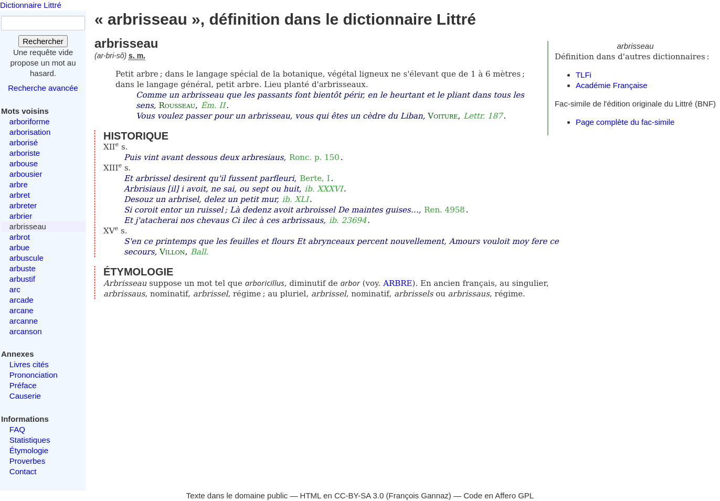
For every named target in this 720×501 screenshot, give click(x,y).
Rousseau (176, 105)
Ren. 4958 (444, 210)
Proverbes (27, 460)
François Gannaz (419, 495)
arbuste (22, 268)
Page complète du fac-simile (625, 122)
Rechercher (43, 41)
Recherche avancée (43, 87)
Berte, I (315, 178)
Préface (23, 385)
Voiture (443, 116)
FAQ (17, 429)
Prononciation (33, 374)
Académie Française (612, 85)
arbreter (23, 205)
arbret (19, 194)
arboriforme (29, 121)
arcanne (23, 320)
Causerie (25, 395)
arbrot (19, 236)
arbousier (26, 173)
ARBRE (397, 283)
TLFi (583, 74)
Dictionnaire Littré (30, 5)
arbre (18, 184)
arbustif (22, 278)
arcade (21, 299)
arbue (19, 247)
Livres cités (29, 364)
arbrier (20, 215)
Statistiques (29, 439)
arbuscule (26, 257)
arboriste (24, 152)
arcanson (25, 331)
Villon (172, 252)
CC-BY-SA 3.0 (359, 495)
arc (14, 289)
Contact (23, 471)
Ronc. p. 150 (314, 157)
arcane (21, 310)
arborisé (23, 142)
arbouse (23, 163)
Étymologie (28, 450)
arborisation (29, 131)
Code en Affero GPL (498, 495)
